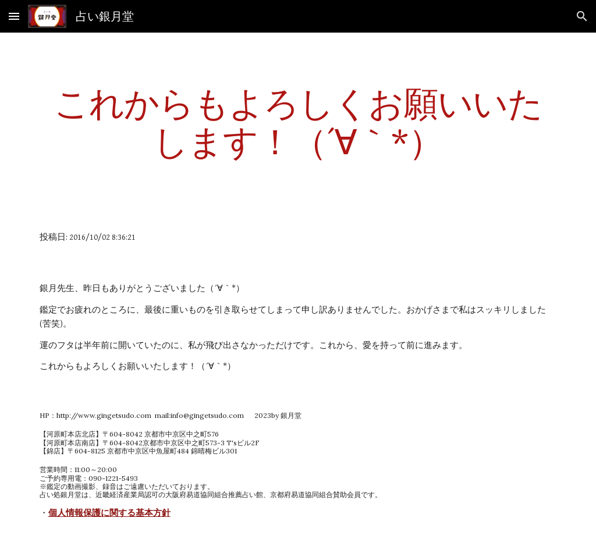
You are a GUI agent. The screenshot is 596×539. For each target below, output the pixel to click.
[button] (14, 16)
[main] (298, 122)
